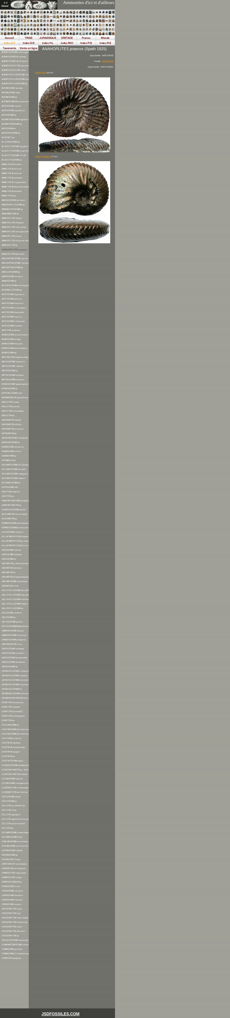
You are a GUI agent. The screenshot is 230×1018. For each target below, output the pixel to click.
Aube (44, 73)
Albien (37, 73)
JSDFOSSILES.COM (61, 1014)
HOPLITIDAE (107, 61)
